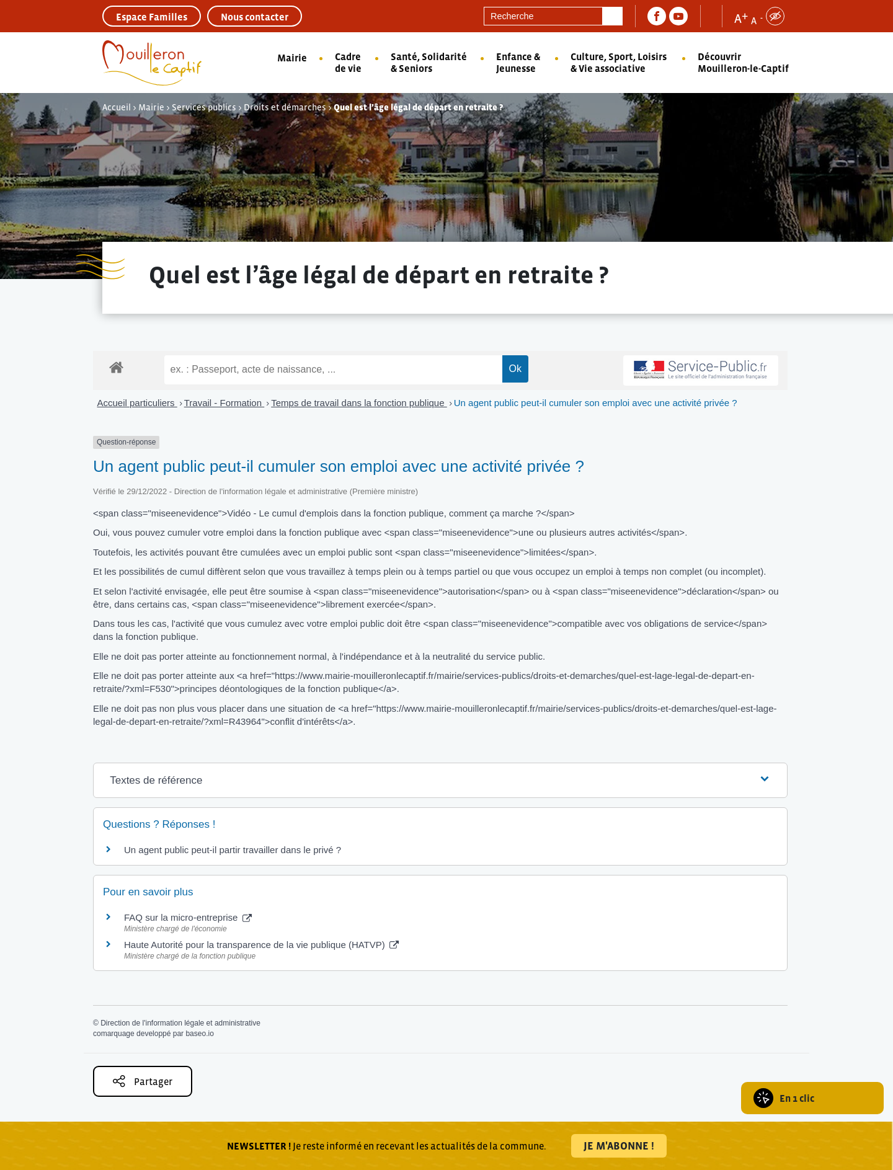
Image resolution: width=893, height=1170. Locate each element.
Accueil (116, 107)
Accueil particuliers (137, 402)
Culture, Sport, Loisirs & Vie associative (619, 62)
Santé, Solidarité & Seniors (429, 62)
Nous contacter (254, 16)
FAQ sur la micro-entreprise (188, 917)
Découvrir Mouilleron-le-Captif (743, 62)
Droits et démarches (285, 107)
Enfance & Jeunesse (518, 62)
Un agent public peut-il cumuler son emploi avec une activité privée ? (595, 402)
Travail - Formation (224, 402)
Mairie (292, 57)
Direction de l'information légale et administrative (180, 1023)
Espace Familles (151, 16)
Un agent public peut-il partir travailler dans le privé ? (232, 849)
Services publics (204, 107)
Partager (142, 1081)
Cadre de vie (348, 62)
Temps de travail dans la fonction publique (359, 402)
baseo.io (199, 1033)
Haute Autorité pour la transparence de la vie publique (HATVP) (261, 944)
